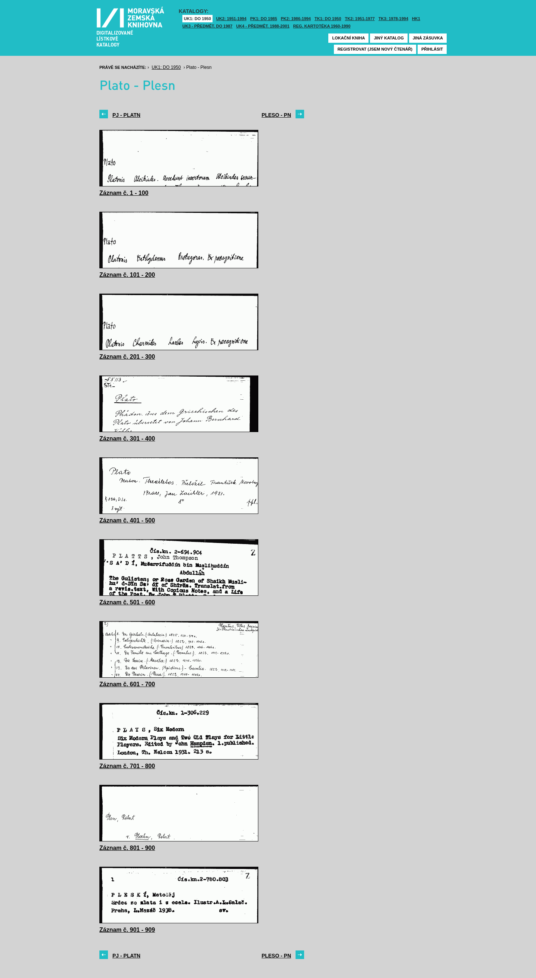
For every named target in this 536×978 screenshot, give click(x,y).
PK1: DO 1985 (263, 18)
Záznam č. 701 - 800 (127, 766)
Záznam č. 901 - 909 (127, 930)
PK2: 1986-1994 (296, 18)
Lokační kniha (348, 38)
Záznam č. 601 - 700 (127, 684)
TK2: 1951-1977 (360, 18)
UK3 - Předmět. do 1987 (207, 26)
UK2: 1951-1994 (231, 18)
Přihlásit (432, 49)
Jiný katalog (388, 38)
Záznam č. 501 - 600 (127, 602)
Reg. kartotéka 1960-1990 (322, 26)
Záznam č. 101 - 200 (127, 275)
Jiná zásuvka (428, 38)
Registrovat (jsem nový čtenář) (375, 49)
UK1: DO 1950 (197, 18)
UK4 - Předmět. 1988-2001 (262, 26)
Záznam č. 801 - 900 (127, 848)
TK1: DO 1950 (328, 18)
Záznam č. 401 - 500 (127, 520)
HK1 (416, 18)
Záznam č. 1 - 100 (124, 193)
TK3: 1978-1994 (393, 18)
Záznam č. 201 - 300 (127, 357)
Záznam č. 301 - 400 (127, 438)
